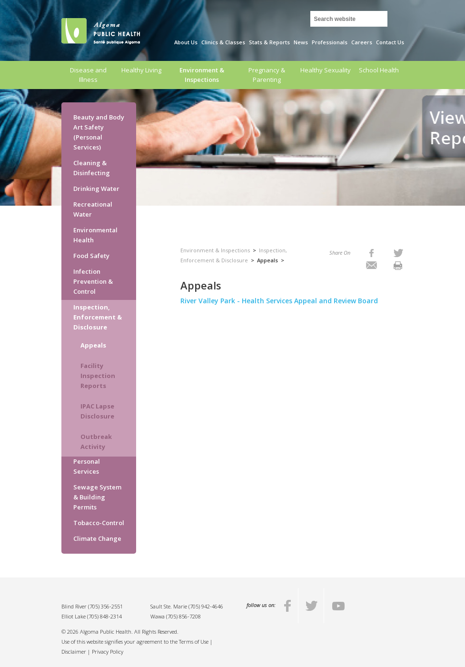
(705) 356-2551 (105, 606)
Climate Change (97, 538)
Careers (361, 42)
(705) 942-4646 (205, 606)
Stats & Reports (269, 42)
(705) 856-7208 (183, 616)
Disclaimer (73, 651)
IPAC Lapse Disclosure (97, 411)
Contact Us (390, 42)
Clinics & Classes (223, 42)
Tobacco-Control (98, 522)
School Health (379, 70)
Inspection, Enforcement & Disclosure (97, 317)
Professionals (329, 42)
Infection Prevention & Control (93, 281)
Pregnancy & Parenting (266, 75)
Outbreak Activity (96, 441)
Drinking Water (96, 188)
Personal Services (86, 466)
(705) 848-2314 (104, 616)
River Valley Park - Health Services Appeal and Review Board (280, 300)
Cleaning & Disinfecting (91, 168)
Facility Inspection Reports (97, 375)
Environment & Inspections (201, 75)
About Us (186, 42)
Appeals (93, 345)
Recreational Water (92, 209)
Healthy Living (141, 70)
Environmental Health (95, 235)
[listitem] (371, 253)
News (301, 42)
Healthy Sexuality (325, 70)
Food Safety (91, 255)
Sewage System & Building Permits (97, 497)
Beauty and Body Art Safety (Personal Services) (98, 132)
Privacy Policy (107, 651)
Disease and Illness (88, 75)
